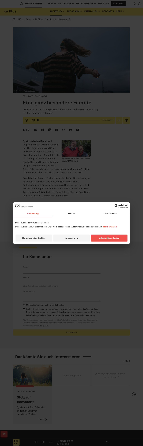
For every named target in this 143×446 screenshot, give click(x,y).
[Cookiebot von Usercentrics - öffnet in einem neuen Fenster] (116, 206)
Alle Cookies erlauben (109, 238)
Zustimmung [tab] (33, 213)
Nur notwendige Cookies (33, 238)
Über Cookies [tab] (110, 213)
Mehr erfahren (110, 227)
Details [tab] (71, 213)
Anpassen (71, 238)
